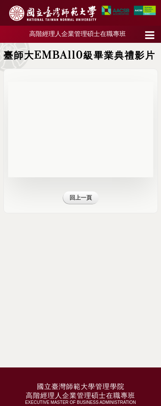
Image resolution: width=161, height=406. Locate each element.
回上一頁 (81, 197)
